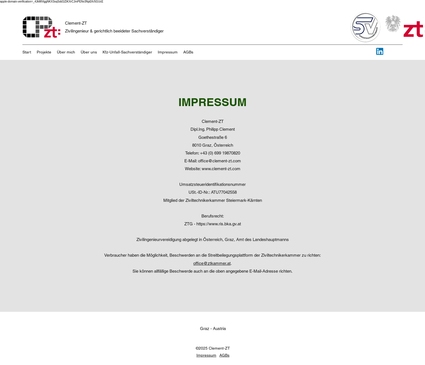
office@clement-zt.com (219, 160)
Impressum (206, 355)
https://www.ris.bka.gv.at (218, 223)
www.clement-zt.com (221, 168)
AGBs (224, 355)
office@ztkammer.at (212, 263)
